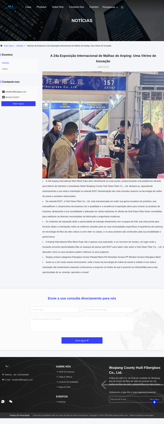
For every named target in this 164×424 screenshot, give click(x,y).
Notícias (19, 46)
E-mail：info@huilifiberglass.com (17, 380)
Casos (5, 69)
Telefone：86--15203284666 (15, 375)
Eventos (94, 7)
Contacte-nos (76, 7)
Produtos (41, 7)
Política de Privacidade (20, 415)
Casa (28, 7)
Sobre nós (58, 7)
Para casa (8, 46)
